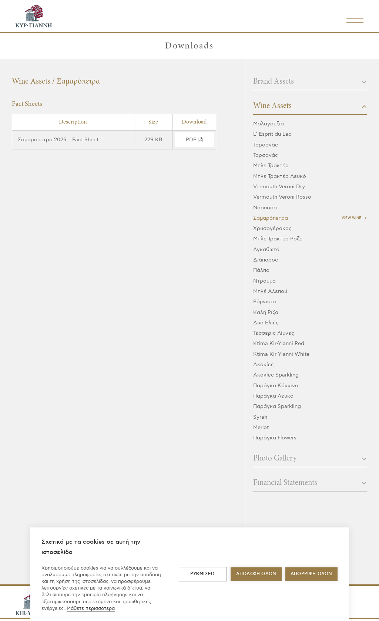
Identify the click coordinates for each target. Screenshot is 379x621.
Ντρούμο (264, 281)
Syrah (260, 417)
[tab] (310, 84)
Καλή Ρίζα (265, 312)
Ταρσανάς (265, 145)
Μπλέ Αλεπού (270, 291)
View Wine (351, 218)
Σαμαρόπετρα (270, 218)
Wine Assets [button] (310, 106)
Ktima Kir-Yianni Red (278, 343)
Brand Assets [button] (310, 82)
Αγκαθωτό (266, 249)
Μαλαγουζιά (268, 124)
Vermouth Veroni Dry (279, 186)
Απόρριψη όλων (311, 574)
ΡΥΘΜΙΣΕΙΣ (203, 574)
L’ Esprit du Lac (272, 134)
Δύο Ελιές (266, 323)
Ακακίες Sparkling (276, 375)
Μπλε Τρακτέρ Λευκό (279, 176)
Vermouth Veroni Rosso (282, 197)
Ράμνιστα (264, 301)
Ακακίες (263, 364)
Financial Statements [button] (310, 483)
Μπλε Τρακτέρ (271, 165)
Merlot (261, 427)
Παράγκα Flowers (274, 438)
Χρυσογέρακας (272, 228)
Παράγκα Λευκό (273, 396)
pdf (194, 139)
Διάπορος (265, 260)
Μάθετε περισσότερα (91, 608)
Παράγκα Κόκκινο (275, 385)
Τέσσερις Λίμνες (273, 333)
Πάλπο (261, 270)
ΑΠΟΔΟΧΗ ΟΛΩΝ (256, 574)
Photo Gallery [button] (310, 459)
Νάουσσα (265, 208)
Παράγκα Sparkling (277, 406)
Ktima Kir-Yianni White (281, 354)
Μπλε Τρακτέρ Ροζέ (277, 239)
